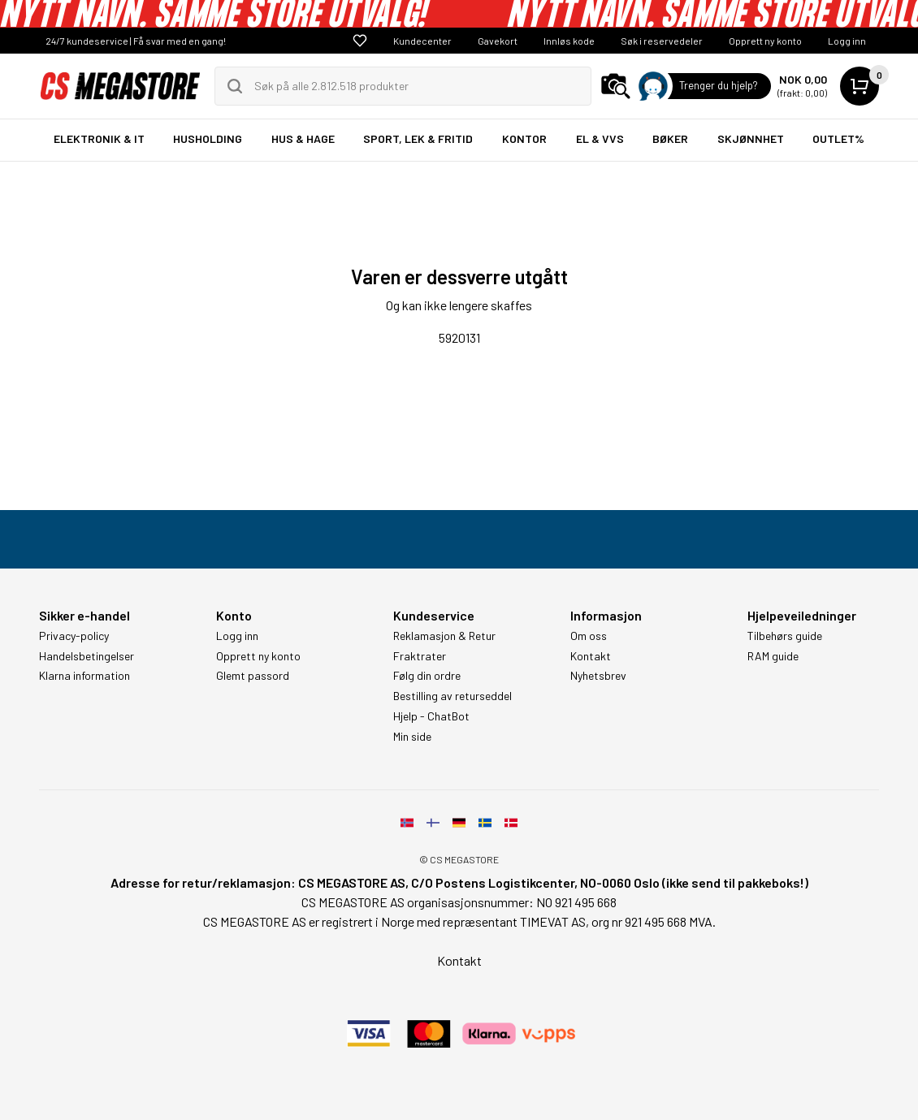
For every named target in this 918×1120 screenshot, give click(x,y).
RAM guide (773, 656)
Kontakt (590, 656)
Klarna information (84, 675)
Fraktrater (419, 656)
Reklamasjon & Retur (444, 635)
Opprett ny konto (765, 40)
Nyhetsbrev (598, 675)
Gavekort (497, 40)
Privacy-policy (74, 635)
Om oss (588, 635)
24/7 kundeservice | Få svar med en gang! (135, 40)
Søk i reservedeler (662, 40)
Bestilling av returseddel (452, 696)
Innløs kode (569, 40)
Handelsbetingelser (86, 656)
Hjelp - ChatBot (431, 716)
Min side (412, 736)
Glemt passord (252, 675)
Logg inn (847, 40)
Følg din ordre (427, 675)
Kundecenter (422, 40)
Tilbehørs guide (784, 635)
